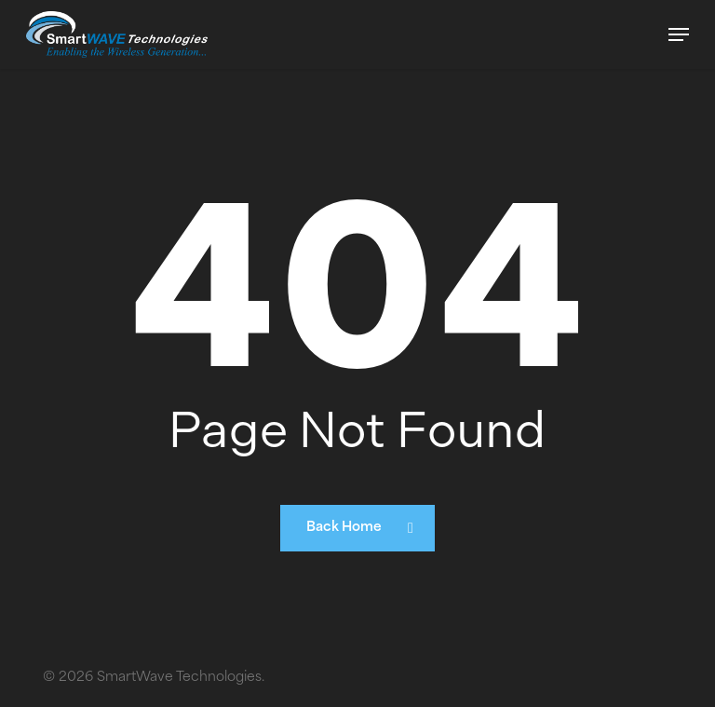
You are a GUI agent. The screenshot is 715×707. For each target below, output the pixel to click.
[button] (678, 34)
